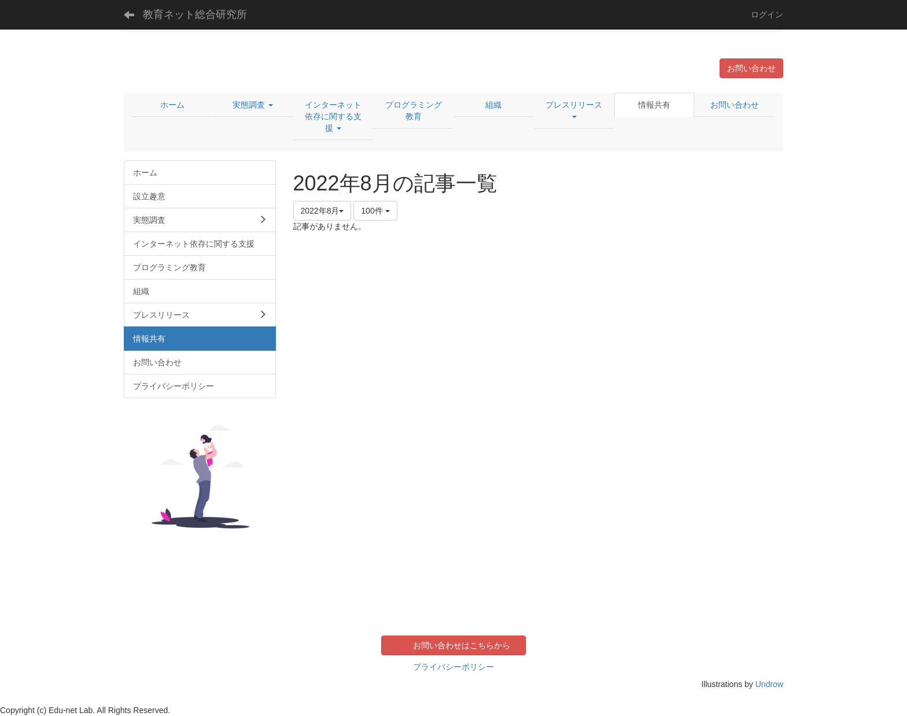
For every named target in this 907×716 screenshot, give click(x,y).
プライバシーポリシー (453, 666)
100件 (375, 210)
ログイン (767, 14)
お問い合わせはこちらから (461, 645)
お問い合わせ (751, 68)
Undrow (769, 684)
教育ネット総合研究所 (195, 14)
